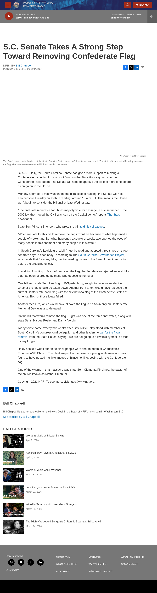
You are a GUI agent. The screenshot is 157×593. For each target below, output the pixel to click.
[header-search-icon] (127, 5)
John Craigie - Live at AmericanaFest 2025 (50, 487)
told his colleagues (92, 226)
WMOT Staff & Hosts (66, 564)
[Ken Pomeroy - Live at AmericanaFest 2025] (13, 458)
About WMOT (63, 571)
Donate (144, 5)
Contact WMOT (64, 557)
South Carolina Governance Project (101, 255)
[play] (8, 16)
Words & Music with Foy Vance (44, 470)
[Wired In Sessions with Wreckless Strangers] (13, 510)
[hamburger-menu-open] (8, 5)
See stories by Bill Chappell (21, 417)
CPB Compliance (129, 564)
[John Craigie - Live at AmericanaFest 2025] (13, 492)
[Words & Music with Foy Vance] (13, 475)
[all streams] (152, 16)
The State (113, 214)
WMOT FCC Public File (133, 557)
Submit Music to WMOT (100, 571)
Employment (95, 557)
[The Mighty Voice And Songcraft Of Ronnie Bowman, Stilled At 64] (13, 527)
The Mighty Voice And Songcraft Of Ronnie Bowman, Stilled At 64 (63, 521)
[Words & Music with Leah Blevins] (13, 441)
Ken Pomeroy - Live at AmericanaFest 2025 (51, 452)
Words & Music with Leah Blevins (45, 435)
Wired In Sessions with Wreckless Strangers (51, 504)
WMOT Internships (98, 564)
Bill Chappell (24, 65)
